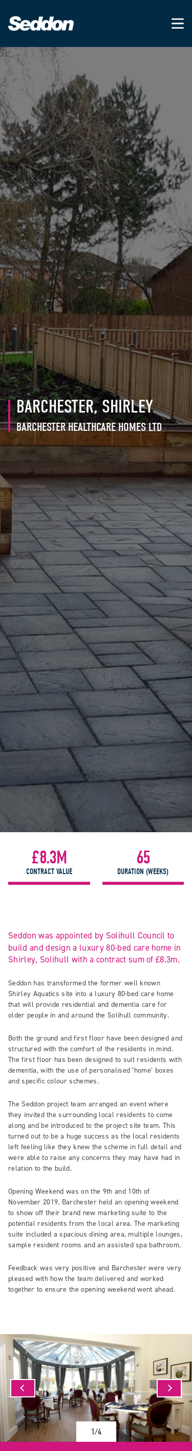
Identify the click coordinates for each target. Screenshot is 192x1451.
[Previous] (22, 1388)
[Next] (169, 1388)
